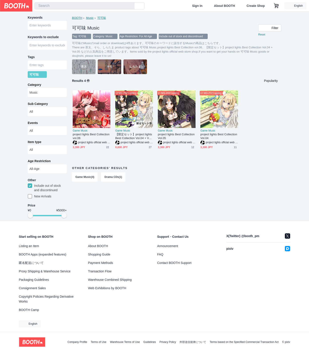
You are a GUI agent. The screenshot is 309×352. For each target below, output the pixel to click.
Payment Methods (100, 263)
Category (34, 85)
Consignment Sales (32, 288)
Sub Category (38, 104)
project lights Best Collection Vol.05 (176, 136)
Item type (34, 142)
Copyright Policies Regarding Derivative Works (46, 299)
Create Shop (255, 5)
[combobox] (84, 5)
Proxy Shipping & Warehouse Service (44, 271)
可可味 (101, 18)
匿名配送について (31, 263)
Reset (261, 34)
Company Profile (77, 342)
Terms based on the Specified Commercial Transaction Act (244, 342)
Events (33, 123)
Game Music (80, 130)
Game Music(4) (84, 177)
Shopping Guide (99, 254)
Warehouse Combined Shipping (110, 279)
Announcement (167, 246)
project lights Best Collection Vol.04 (218, 136)
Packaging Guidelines (34, 279)
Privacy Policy (167, 342)
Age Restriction (39, 161)
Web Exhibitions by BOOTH (107, 288)
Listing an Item (29, 246)
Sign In (197, 5)
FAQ (160, 254)
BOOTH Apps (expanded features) (42, 254)
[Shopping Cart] (276, 6)
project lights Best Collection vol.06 (91, 136)
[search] (130, 6)
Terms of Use (98, 342)
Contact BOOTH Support (174, 263)
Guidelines (149, 342)
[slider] (30, 215)
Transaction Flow (99, 271)
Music (90, 18)
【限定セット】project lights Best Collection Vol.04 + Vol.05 (133, 136)
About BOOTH (224, 5)
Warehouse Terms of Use (125, 342)
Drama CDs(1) (113, 177)
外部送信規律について (193, 342)
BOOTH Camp (29, 310)
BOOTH (77, 18)
